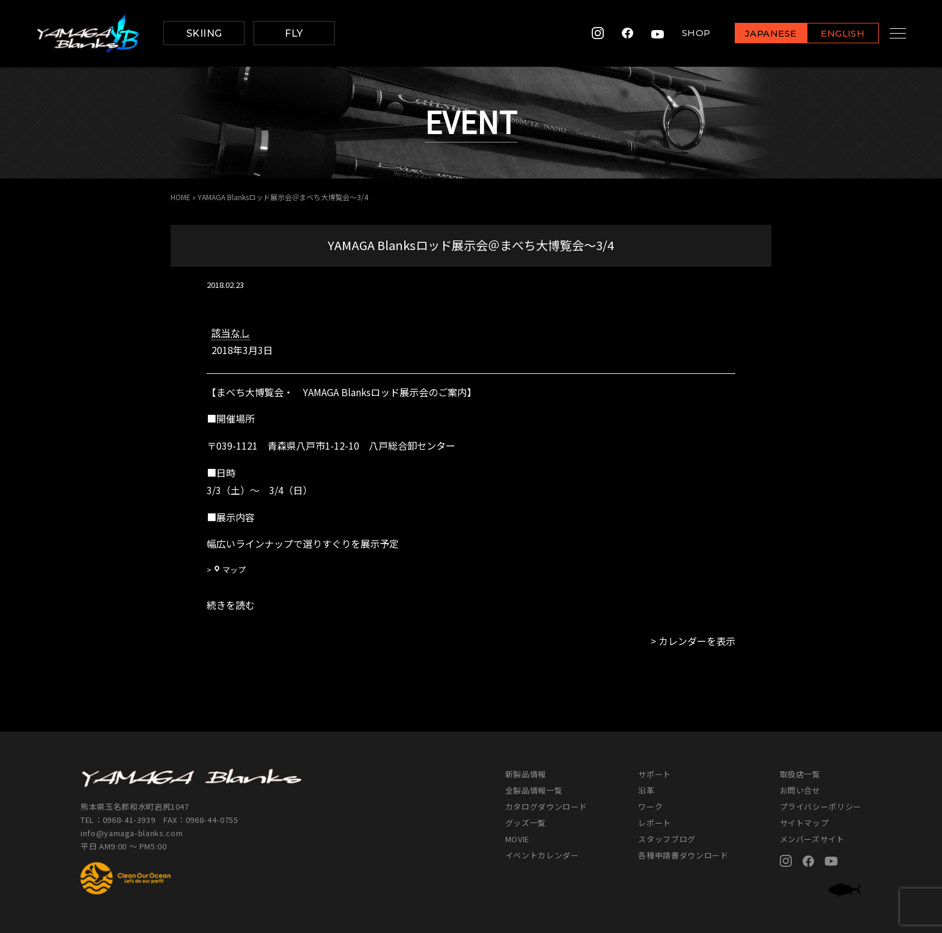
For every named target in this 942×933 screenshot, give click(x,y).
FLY (294, 33)
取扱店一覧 (800, 774)
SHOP (684, 33)
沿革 (646, 790)
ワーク (650, 806)
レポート (654, 822)
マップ (229, 569)
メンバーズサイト (812, 839)
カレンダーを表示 (696, 641)
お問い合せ (800, 790)
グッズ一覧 (525, 822)
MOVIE (517, 839)
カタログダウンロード (546, 806)
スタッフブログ (667, 839)
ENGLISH (831, 34)
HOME (180, 197)
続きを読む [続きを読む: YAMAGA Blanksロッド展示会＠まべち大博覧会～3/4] (231, 605)
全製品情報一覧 (534, 790)
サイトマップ (804, 822)
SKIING (204, 33)
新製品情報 (525, 774)
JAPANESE (759, 34)
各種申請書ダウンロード (683, 855)
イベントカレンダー (542, 855)
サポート (654, 774)
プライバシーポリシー (821, 806)
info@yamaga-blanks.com (132, 833)
